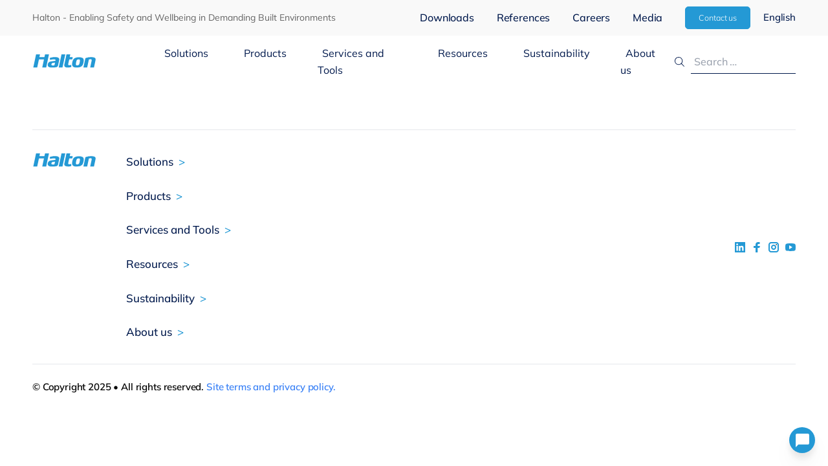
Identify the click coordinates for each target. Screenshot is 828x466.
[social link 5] (773, 247)
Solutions (186, 53)
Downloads (447, 17)
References (523, 17)
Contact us (718, 17)
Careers (591, 17)
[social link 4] (790, 247)
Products (265, 53)
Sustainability (556, 53)
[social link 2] (757, 247)
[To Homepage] (96, 61)
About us (637, 61)
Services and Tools (351, 61)
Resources (463, 53)
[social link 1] (740, 247)
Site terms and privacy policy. (271, 387)
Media (647, 17)
